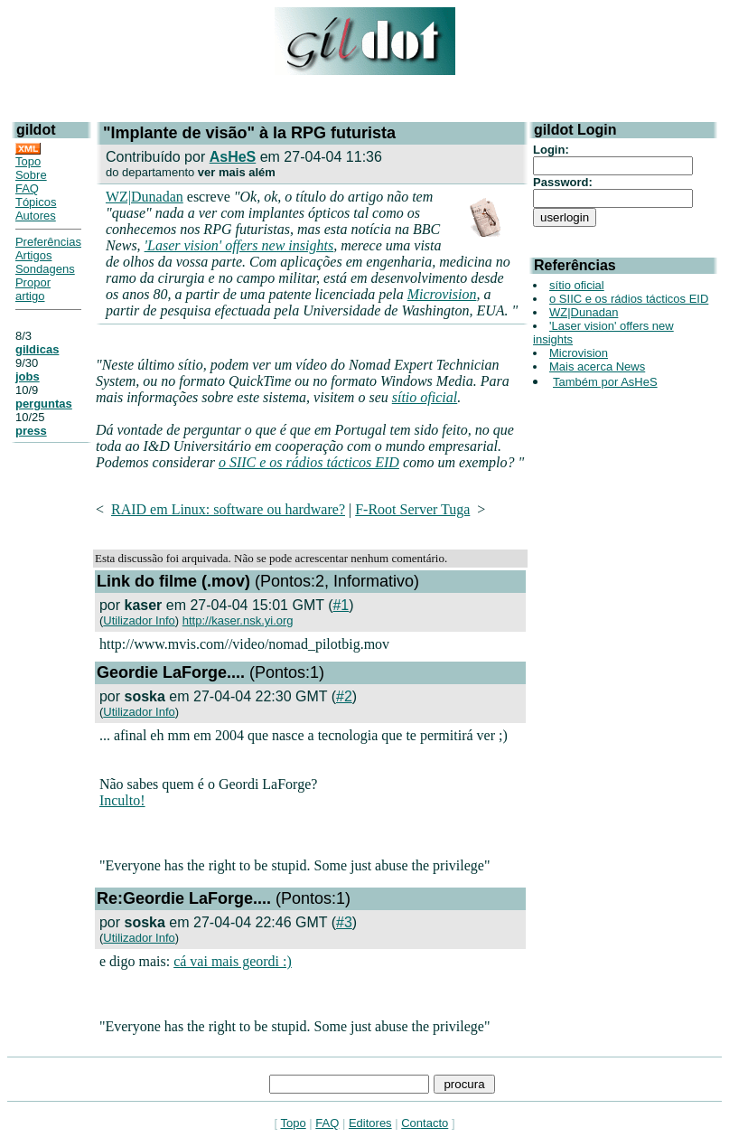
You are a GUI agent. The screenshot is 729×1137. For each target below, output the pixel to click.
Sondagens (45, 269)
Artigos (33, 255)
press (31, 430)
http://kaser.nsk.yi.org (238, 620)
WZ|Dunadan (144, 196)
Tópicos (36, 202)
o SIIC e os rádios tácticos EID (309, 462)
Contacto (424, 1123)
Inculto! (122, 800)
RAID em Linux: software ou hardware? (228, 509)
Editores (370, 1123)
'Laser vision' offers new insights (239, 245)
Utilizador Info (138, 620)
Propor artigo (33, 289)
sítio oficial (424, 397)
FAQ (27, 188)
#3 (344, 922)
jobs (27, 376)
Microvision (442, 294)
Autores (35, 215)
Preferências (48, 242)
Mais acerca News (597, 366)
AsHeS (233, 156)
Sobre (31, 175)
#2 (344, 696)
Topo (28, 161)
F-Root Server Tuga (412, 509)
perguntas (43, 403)
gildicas (37, 349)
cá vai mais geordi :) (232, 961)
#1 (340, 605)
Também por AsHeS (605, 382)
